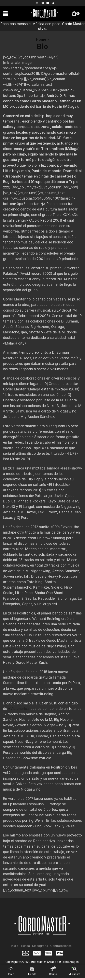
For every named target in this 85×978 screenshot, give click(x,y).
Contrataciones (61, 946)
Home (41, 39)
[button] (5, 13)
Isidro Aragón (70, 961)
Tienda (25, 946)
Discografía (40, 946)
